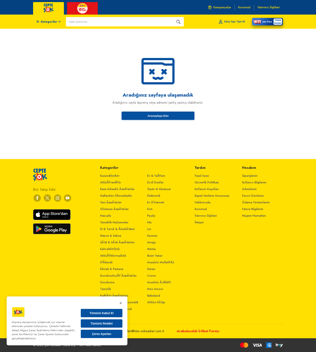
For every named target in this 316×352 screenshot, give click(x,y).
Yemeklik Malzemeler (114, 222)
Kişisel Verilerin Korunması (212, 196)
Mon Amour (155, 289)
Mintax (151, 249)
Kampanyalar (219, 7)
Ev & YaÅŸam (156, 176)
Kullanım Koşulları (207, 189)
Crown (151, 276)
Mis (149, 222)
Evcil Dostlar (155, 182)
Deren (151, 269)
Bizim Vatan (155, 256)
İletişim (199, 222)
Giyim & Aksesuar (159, 189)
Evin (150, 209)
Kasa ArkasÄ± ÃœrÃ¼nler (117, 189)
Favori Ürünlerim (253, 196)
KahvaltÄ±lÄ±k (110, 249)
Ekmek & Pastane (111, 269)
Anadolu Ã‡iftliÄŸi (159, 282)
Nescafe (105, 216)
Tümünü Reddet (102, 323)
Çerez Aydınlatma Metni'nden (46, 330)
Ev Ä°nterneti (155, 202)
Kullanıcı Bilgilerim (254, 182)
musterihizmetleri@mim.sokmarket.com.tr (136, 331)
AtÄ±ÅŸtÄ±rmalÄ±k (113, 256)
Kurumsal (201, 209)
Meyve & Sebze (110, 236)
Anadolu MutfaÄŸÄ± (160, 262)
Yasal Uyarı (202, 176)
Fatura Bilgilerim (252, 209)
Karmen (152, 236)
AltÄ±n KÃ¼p (156, 302)
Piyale (151, 216)
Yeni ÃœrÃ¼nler (111, 202)
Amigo (151, 242)
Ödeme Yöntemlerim (256, 202)
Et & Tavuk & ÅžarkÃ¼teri (117, 229)
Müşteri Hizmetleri (254, 216)
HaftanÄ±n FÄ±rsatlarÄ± (116, 196)
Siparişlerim (250, 176)
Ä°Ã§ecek (106, 262)
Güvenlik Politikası (207, 182)
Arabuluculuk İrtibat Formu (198, 331)
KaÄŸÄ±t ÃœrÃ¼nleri (114, 296)
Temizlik (105, 289)
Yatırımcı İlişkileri (206, 216)
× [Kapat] (120, 303)
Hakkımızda (202, 202)
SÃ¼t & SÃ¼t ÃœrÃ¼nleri (117, 242)
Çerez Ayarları (101, 334)
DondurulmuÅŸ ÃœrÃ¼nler (118, 276)
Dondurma (107, 282)
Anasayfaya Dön (157, 115)
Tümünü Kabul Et (102, 313)
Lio (149, 229)
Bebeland (153, 296)
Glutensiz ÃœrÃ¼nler (114, 209)
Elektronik (153, 196)
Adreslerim (249, 189)
